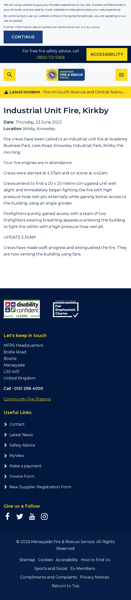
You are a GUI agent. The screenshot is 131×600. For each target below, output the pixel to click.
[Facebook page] (7, 516)
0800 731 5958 (51, 57)
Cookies (45, 560)
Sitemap (27, 560)
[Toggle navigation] (121, 75)
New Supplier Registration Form (37, 487)
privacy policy (90, 27)
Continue (23, 37)
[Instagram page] (44, 516)
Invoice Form (19, 476)
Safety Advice (19, 445)
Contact (14, 424)
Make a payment (23, 466)
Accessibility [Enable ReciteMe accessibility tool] (107, 54)
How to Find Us (95, 560)
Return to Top (65, 586)
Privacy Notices (94, 577)
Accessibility (67, 560)
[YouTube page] (32, 516)
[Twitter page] (20, 516)
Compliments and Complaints (48, 577)
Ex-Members (82, 568)
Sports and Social (50, 568)
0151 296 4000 (28, 388)
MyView (14, 455)
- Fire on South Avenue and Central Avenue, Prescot (67, 92)
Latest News (18, 435)
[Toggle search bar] (10, 75)
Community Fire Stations (27, 399)
